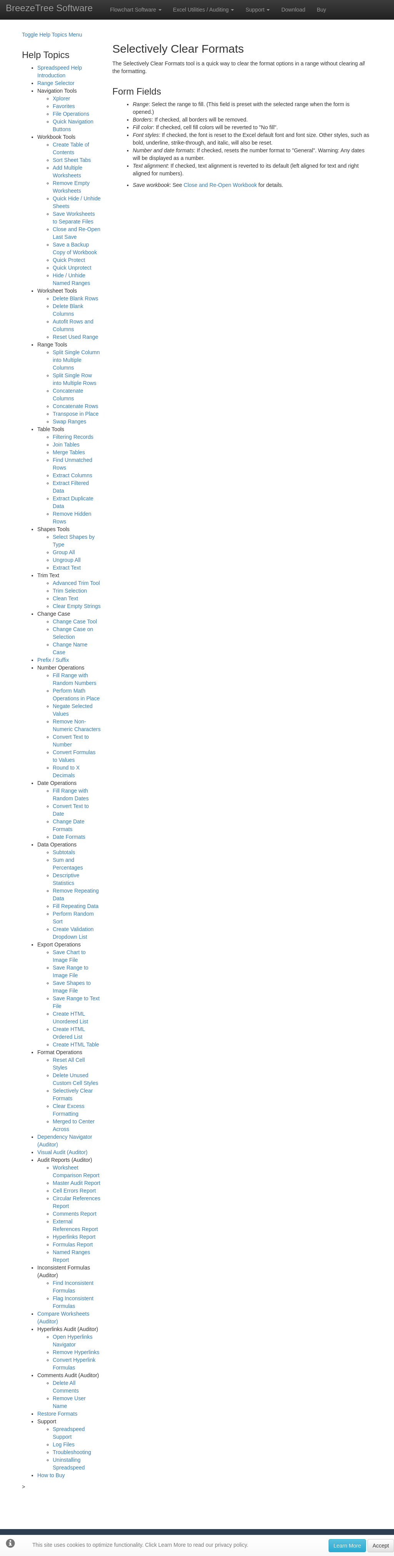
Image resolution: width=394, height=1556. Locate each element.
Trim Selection (70, 591)
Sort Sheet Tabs (72, 160)
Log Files (64, 1444)
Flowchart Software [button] (136, 10)
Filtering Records (73, 437)
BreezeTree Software (49, 8)
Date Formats (69, 837)
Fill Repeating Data (75, 906)
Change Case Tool (75, 621)
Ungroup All (66, 560)
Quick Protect (69, 260)
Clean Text (65, 598)
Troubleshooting (72, 1452)
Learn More (347, 1546)
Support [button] (257, 10)
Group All (64, 552)
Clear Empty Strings (76, 606)
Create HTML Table (76, 1044)
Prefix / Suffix (53, 660)
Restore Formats (57, 1414)
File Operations (71, 114)
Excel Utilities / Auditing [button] (203, 10)
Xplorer (61, 98)
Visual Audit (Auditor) (62, 1152)
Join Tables (66, 444)
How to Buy (51, 1475)
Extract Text (67, 568)
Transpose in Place (75, 414)
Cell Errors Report (74, 1191)
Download (293, 10)
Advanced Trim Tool (76, 583)
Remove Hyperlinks (76, 1352)
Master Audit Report (76, 1183)
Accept (380, 1546)
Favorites (64, 106)
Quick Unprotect (72, 268)
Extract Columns (72, 475)
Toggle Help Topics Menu (52, 35)
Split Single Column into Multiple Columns (76, 360)
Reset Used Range (75, 337)
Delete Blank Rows (75, 298)
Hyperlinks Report (74, 1237)
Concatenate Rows (75, 406)
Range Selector (56, 83)
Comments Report (75, 1214)
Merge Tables (69, 452)
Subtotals (64, 852)
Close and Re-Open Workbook (220, 185)
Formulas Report (73, 1244)
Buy (321, 10)
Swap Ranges (69, 421)
